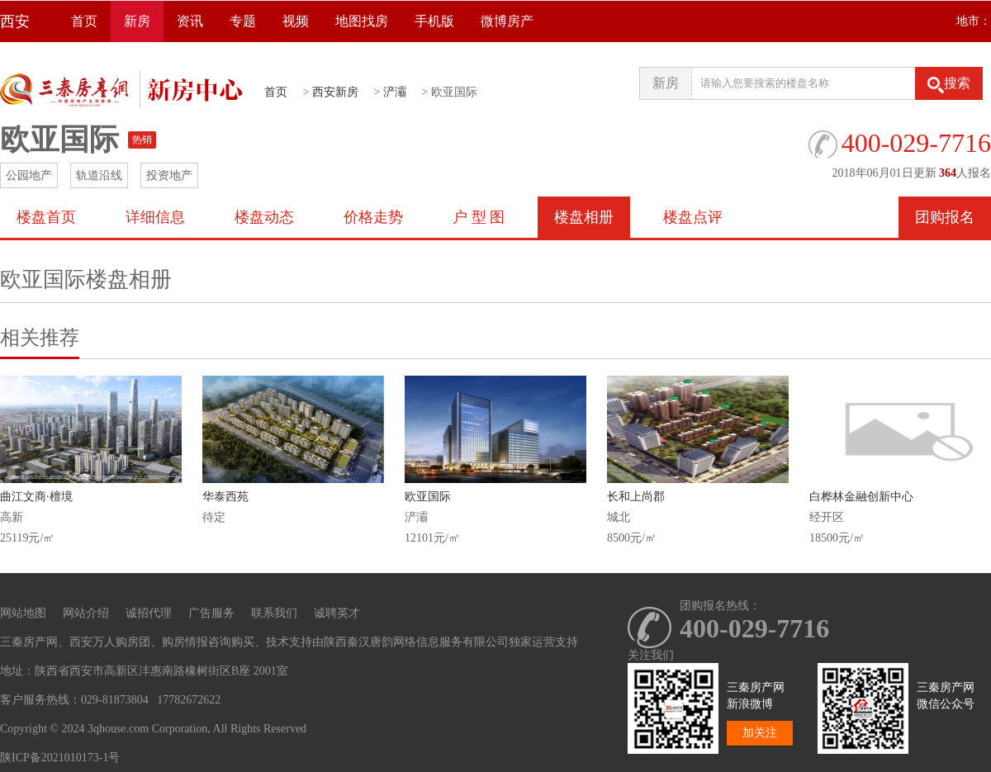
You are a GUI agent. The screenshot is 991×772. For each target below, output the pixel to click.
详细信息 (155, 217)
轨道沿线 (99, 175)
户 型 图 (479, 217)
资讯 (190, 21)
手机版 (434, 21)
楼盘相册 (584, 217)
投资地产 (169, 175)
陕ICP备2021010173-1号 (60, 757)
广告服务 (211, 613)
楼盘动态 (264, 217)
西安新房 (335, 92)
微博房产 (507, 21)
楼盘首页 (46, 217)
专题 (243, 21)
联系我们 (274, 613)
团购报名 (944, 217)
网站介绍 (86, 613)
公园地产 (29, 175)
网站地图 (23, 613)
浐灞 (394, 92)
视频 (295, 21)
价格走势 (373, 217)
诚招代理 (149, 613)
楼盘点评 (693, 217)
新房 (137, 21)
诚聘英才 (337, 613)
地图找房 (361, 21)
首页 (84, 21)
